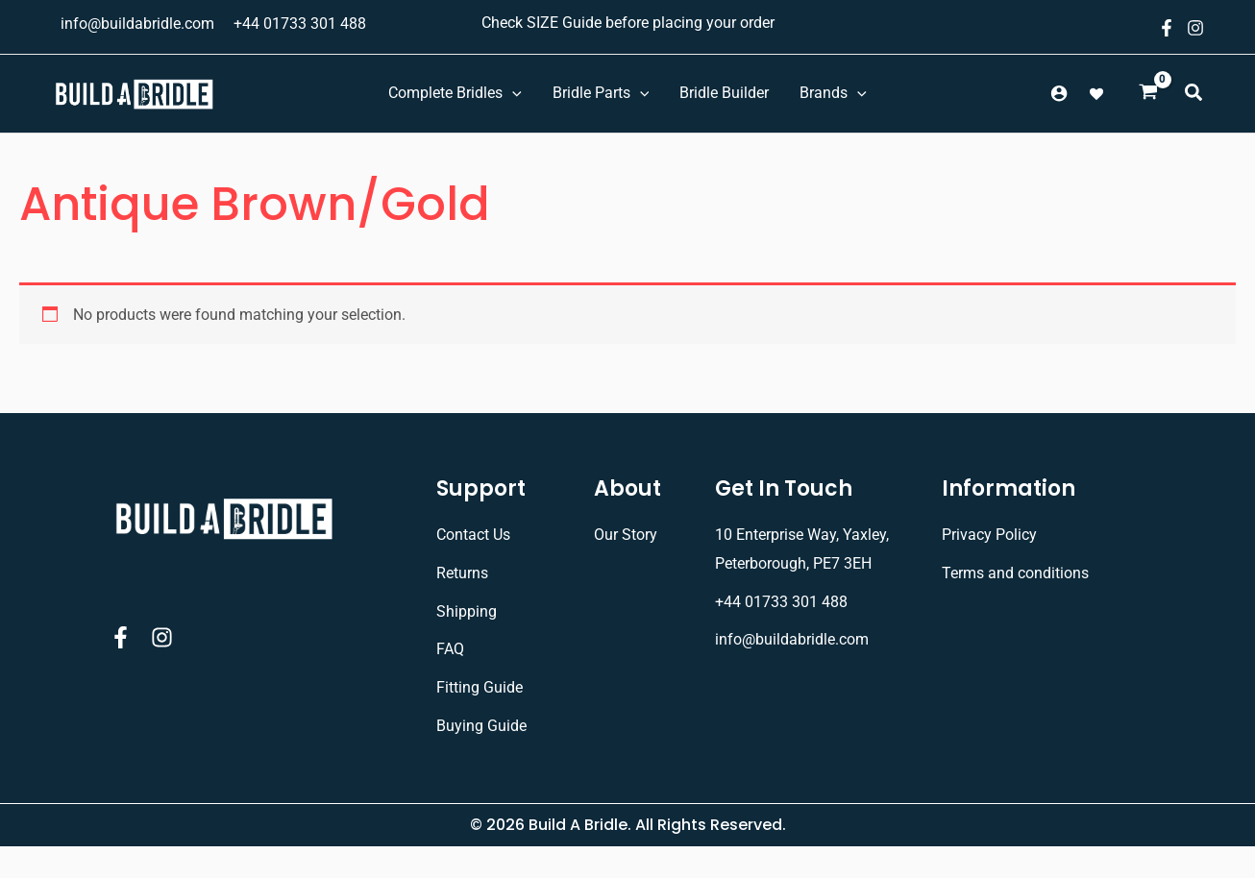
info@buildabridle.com (137, 23)
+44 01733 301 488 (300, 23)
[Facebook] (1166, 28)
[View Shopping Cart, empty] (1148, 93)
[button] (1194, 95)
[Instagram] (1195, 28)
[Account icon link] (1059, 93)
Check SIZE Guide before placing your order (628, 22)
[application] (512, 93)
